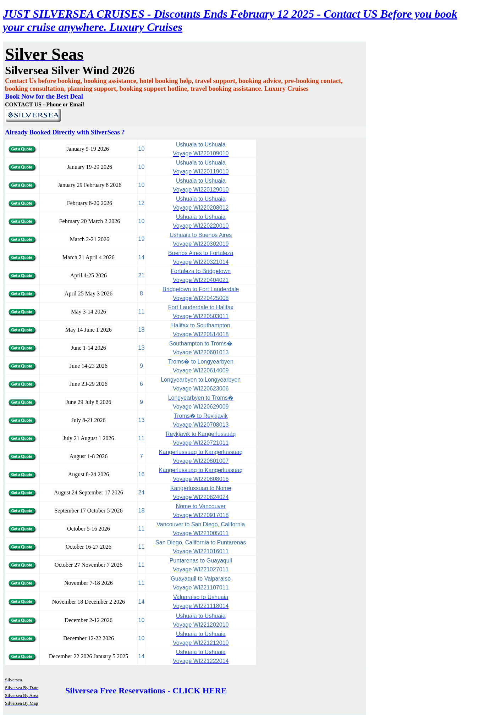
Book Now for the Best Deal (44, 96)
